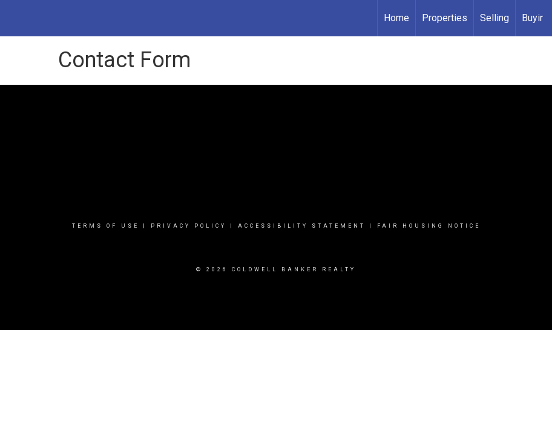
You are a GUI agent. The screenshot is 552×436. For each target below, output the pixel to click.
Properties (444, 18)
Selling (494, 18)
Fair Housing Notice (429, 226)
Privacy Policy (188, 226)
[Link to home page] (15, 18)
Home (396, 18)
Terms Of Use (105, 226)
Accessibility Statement (302, 226)
